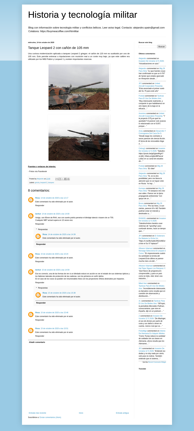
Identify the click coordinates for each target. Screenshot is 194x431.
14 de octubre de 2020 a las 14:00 (55, 214)
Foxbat (141, 96)
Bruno (141, 203)
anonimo (142, 113)
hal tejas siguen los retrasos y (152, 268)
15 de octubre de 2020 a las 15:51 (54, 328)
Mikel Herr (143, 283)
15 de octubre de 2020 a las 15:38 (61, 293)
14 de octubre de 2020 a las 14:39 (61, 234)
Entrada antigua (122, 413)
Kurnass (142, 188)
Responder (39, 205)
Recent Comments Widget (157, 362)
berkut (38, 214)
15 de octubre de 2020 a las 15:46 (54, 313)
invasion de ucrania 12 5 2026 (151, 61)
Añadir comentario (37, 342)
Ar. (140, 301)
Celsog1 (142, 148)
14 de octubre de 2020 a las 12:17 (54, 198)
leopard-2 (43, 182)
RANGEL (142, 218)
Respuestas (43, 229)
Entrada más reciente (37, 413)
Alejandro (142, 58)
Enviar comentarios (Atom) (50, 417)
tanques (51, 182)
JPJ (140, 83)
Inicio (81, 413)
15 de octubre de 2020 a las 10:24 (54, 254)
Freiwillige (143, 331)
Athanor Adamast (146, 248)
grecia (37, 182)
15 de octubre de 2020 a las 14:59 (55, 270)
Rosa (37, 198)
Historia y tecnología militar (82, 15)
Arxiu (141, 131)
